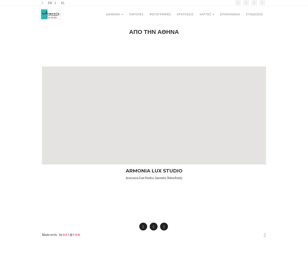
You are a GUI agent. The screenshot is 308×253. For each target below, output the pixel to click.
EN (50, 3)
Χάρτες (206, 20)
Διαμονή (114, 20)
